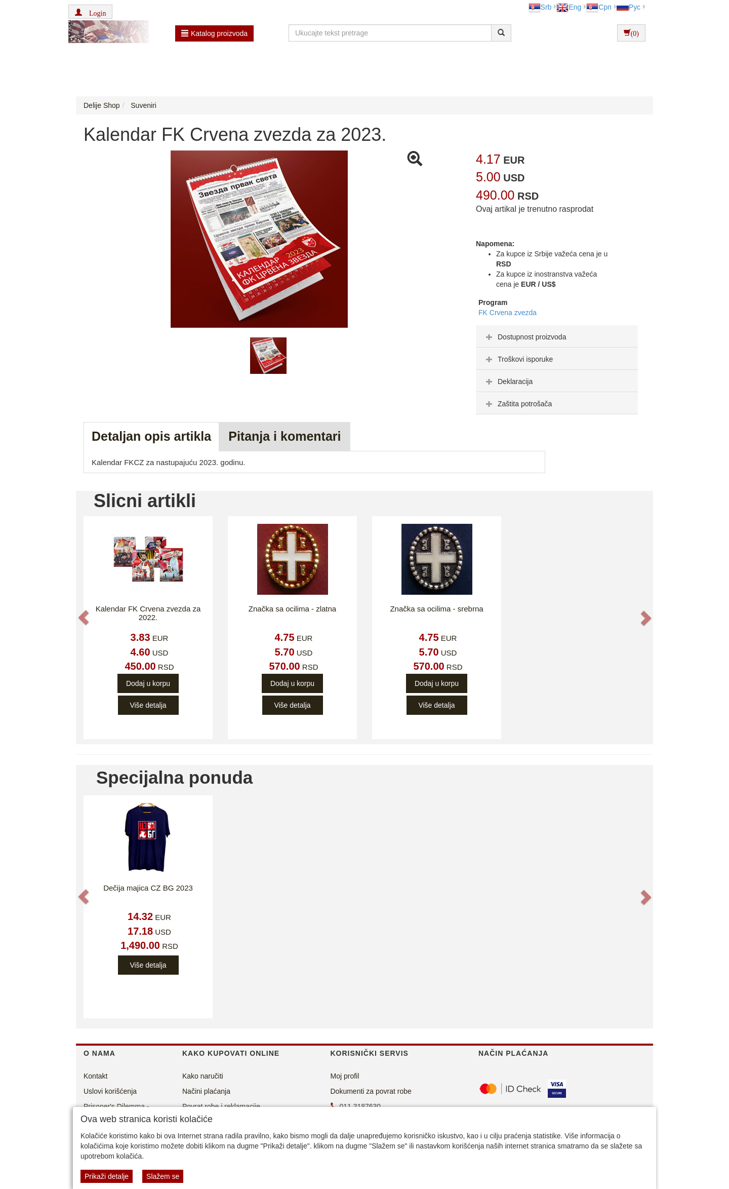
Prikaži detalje (107, 1176)
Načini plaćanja (206, 1091)
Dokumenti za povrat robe (371, 1091)
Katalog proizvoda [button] (214, 33)
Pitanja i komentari (284, 436)
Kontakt (95, 1076)
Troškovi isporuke (518, 359)
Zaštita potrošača (517, 404)
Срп (598, 7)
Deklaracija (508, 381)
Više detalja (148, 705)
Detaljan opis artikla (151, 436)
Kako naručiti (202, 1076)
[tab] (557, 336)
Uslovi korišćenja (110, 1091)
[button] (90, 12)
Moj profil (345, 1076)
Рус (628, 7)
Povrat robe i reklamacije (221, 1106)
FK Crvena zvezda (507, 313)
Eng (568, 7)
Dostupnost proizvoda (524, 337)
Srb (540, 7)
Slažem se (162, 1176)
